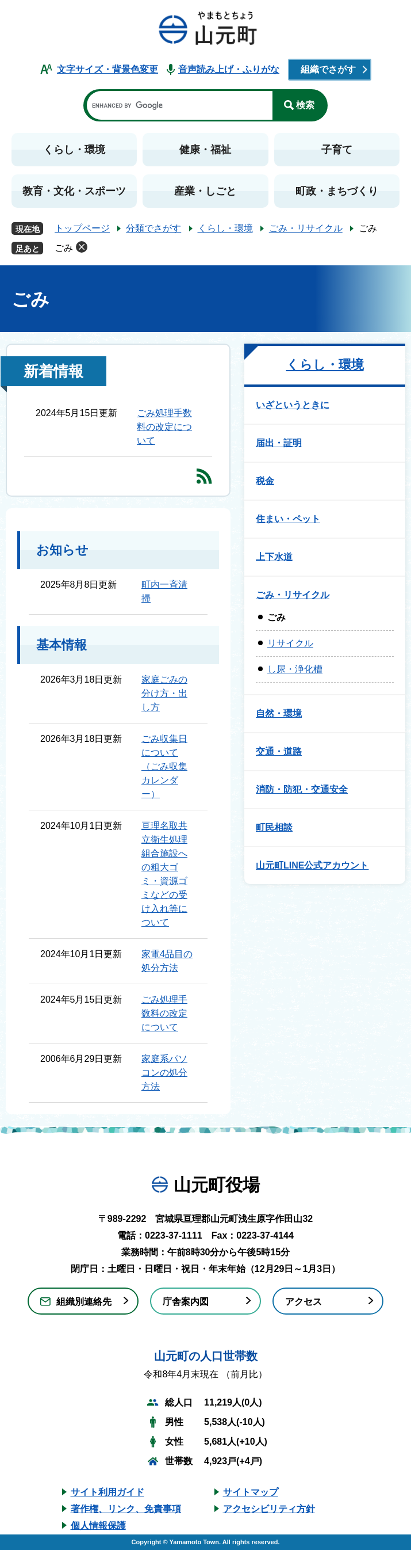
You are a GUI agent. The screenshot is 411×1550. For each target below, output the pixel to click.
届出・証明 (279, 443)
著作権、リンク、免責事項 (126, 1509)
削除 (81, 247)
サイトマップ (250, 1492)
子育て (336, 149)
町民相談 (274, 827)
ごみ (64, 248)
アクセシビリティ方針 (269, 1509)
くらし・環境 (74, 149)
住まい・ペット (288, 519)
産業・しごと (205, 191)
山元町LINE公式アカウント (312, 865)
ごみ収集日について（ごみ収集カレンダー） (164, 766)
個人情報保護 (98, 1525)
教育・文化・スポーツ (74, 191)
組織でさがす (328, 69)
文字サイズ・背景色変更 (107, 69)
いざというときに (292, 405)
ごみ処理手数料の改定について (164, 426)
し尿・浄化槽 (294, 669)
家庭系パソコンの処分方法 (164, 1072)
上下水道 (274, 557)
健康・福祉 (205, 149)
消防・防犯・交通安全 (302, 789)
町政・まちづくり (336, 191)
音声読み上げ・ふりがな (228, 69)
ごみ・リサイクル (306, 228)
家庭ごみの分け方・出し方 (164, 693)
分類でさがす (153, 228)
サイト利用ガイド (107, 1492)
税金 (265, 481)
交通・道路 (279, 751)
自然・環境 (279, 713)
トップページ (82, 228)
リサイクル (290, 643)
